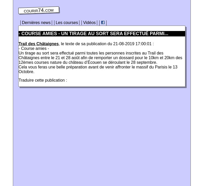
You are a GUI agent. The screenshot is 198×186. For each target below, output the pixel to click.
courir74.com (39, 10)
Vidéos (89, 22)
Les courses (67, 22)
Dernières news (36, 22)
